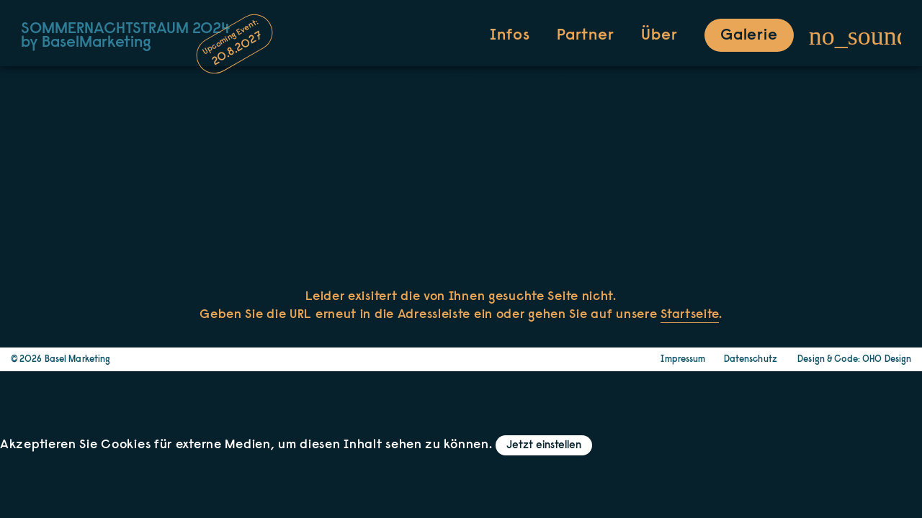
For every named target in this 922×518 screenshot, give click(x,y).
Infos (509, 36)
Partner (585, 36)
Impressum (683, 359)
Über (659, 36)
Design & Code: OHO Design (854, 359)
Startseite (690, 315)
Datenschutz (750, 359)
